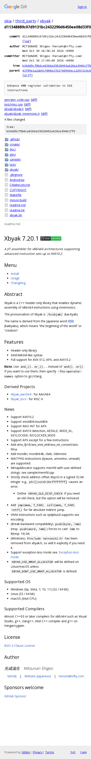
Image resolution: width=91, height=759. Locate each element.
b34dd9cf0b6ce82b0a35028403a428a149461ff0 (56, 66)
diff (27, 75)
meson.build (18, 200)
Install (15, 274)
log (26, 41)
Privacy (37, 752)
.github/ (15, 139)
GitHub (12, 676)
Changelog (18, 283)
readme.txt (17, 210)
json (83, 752)
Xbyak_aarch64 (21, 394)
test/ (13, 165)
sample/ (15, 159)
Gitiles (26, 752)
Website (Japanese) (37, 676)
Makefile (15, 195)
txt (73, 752)
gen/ (13, 154)
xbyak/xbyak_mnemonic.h (22, 114)
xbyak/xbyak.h (14, 109)
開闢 (71, 321)
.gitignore (16, 175)
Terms (49, 752)
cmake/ (15, 144)
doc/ (13, 149)
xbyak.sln (16, 215)
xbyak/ (14, 169)
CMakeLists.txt (20, 185)
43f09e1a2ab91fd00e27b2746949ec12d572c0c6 (56, 70)
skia (8, 20)
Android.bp (17, 180)
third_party (25, 20)
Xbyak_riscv (18, 399)
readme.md (18, 205)
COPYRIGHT (18, 190)
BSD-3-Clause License (19, 646)
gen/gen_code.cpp (16, 100)
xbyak (45, 20)
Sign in (82, 7)
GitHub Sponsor (15, 696)
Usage (15, 278)
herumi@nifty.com (71, 676)
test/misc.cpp (13, 104)
